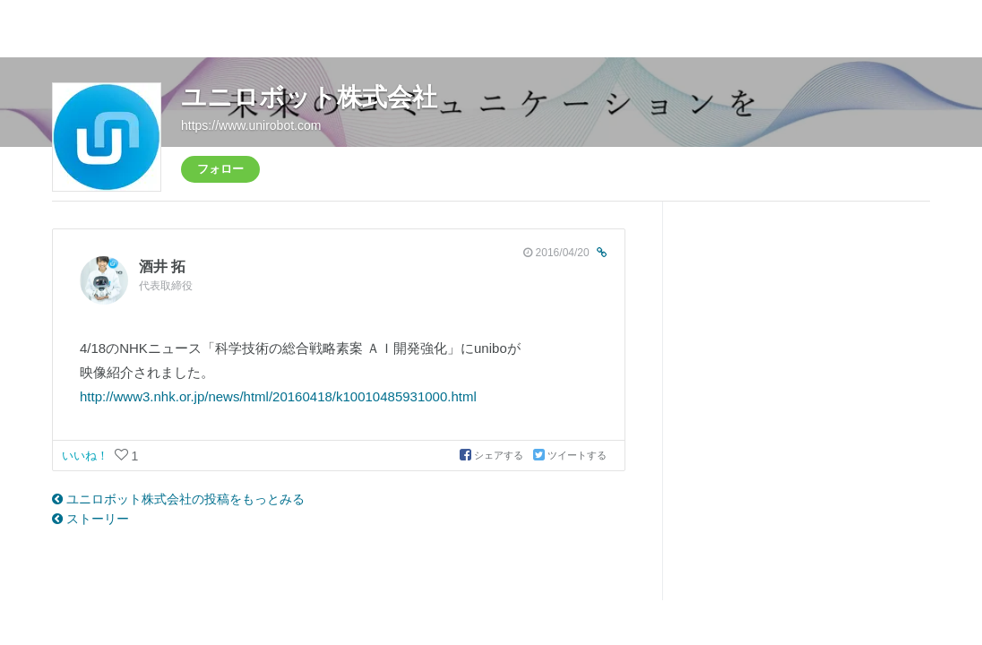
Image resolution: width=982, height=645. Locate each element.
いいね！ (87, 455)
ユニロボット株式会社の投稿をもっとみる (178, 499)
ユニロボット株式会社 (309, 97)
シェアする (493, 455)
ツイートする (570, 455)
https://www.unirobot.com (251, 125)
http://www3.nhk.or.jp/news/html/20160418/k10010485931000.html (278, 396)
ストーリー (90, 519)
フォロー (220, 169)
